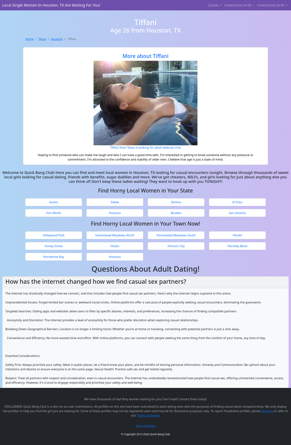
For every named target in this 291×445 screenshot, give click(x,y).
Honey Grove (54, 246)
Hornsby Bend (237, 246)
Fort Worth (53, 213)
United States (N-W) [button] (271, 5)
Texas (42, 39)
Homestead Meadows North (114, 235)
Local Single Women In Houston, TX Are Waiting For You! (51, 5)
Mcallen (176, 213)
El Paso (237, 202)
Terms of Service (148, 415)
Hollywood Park (54, 235)
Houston (57, 39)
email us (267, 411)
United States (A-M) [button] (238, 5)
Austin (53, 202)
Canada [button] (213, 5)
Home (29, 39)
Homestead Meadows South (176, 235)
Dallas (115, 202)
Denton (176, 202)
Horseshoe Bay (53, 257)
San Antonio (237, 213)
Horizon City (176, 246)
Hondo (237, 235)
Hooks (114, 246)
